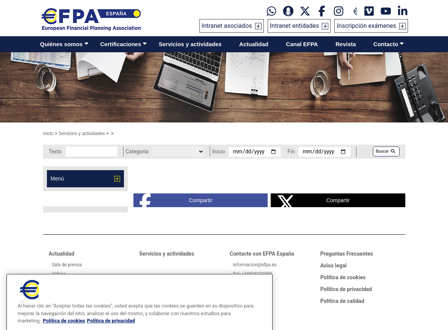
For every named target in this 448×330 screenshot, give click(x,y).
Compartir (175, 200)
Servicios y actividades (190, 44)
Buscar (385, 151)
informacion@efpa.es (255, 264)
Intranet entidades (294, 25)
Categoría (136, 151)
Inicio (48, 133)
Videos (59, 274)
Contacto (385, 44)
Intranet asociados (227, 25)
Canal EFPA (302, 44)
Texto (55, 151)
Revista (346, 44)
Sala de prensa (67, 264)
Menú (57, 178)
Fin (291, 151)
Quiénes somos (61, 44)
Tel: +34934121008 (252, 274)
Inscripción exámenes (366, 25)
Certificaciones (120, 44)
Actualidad (253, 44)
